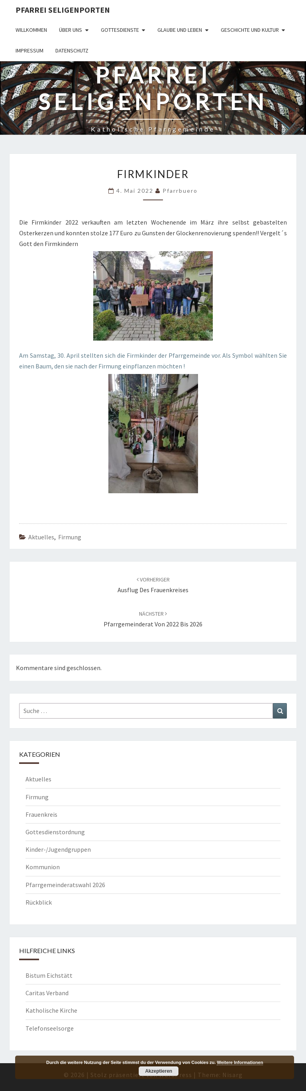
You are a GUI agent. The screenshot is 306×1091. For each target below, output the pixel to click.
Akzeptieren (158, 1071)
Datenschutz (71, 50)
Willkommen (31, 29)
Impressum (29, 50)
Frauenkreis (41, 814)
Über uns (70, 29)
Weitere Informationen (240, 1062)
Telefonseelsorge (50, 1028)
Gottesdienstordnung (55, 832)
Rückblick (39, 902)
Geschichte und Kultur (250, 29)
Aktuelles (41, 537)
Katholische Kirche (51, 1010)
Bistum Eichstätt (49, 975)
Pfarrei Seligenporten (63, 10)
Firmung (69, 537)
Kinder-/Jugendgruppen (58, 849)
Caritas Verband (47, 993)
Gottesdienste (120, 29)
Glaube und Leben (179, 29)
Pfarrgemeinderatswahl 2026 (65, 885)
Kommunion (43, 867)
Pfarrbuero (180, 190)
